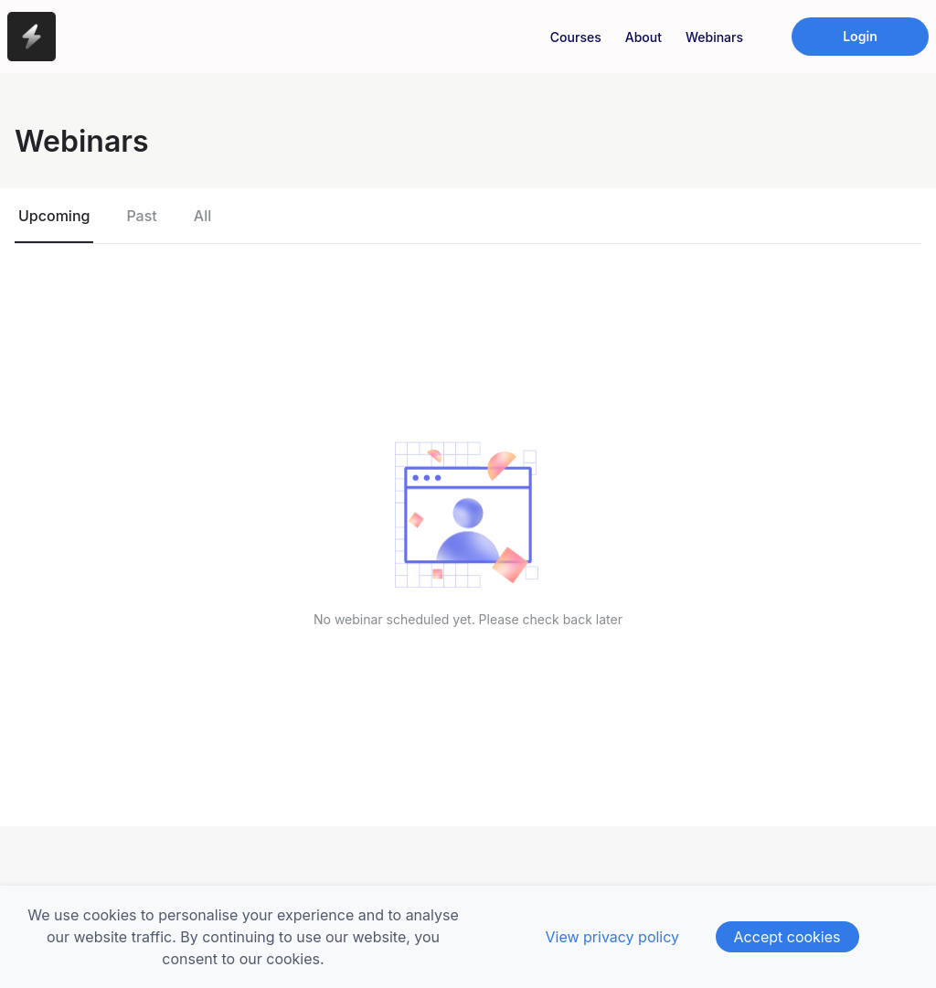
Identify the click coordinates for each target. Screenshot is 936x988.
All (202, 216)
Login (860, 36)
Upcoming (54, 216)
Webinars (714, 37)
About (643, 37)
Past (141, 216)
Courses (575, 37)
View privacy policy (612, 937)
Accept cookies (787, 937)
